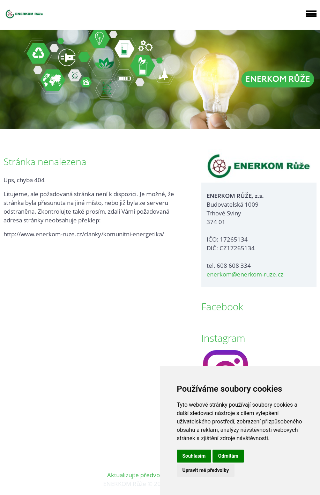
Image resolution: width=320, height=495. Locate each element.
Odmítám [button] (228, 456)
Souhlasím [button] (194, 456)
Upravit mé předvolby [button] (206, 470)
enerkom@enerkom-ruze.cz (245, 274)
